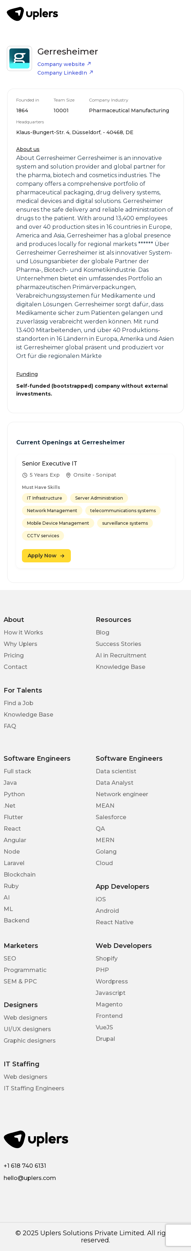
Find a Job (18, 703)
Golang (106, 851)
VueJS (104, 1027)
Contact (15, 667)
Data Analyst (114, 782)
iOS (101, 899)
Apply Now (46, 555)
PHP (102, 970)
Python (14, 794)
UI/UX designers (27, 1029)
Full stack (17, 771)
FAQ (10, 726)
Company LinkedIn (65, 73)
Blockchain (20, 874)
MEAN (105, 805)
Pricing (14, 655)
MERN (105, 840)
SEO (10, 958)
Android (107, 910)
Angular (15, 840)
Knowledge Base (120, 667)
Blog (102, 632)
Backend (16, 920)
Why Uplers (20, 644)
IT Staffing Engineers (34, 1088)
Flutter (13, 817)
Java (10, 782)
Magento (109, 1004)
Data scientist (116, 771)
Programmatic (25, 970)
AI (7, 897)
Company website (64, 64)
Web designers (25, 1017)
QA (100, 828)
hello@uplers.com (30, 1178)
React (12, 828)
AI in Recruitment (121, 655)
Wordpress (112, 981)
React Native (114, 922)
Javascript (111, 993)
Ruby (11, 886)
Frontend (109, 1015)
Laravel (14, 863)
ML (8, 909)
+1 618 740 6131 (25, 1165)
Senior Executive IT (49, 463)
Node (12, 851)
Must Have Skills (41, 487)
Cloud (104, 863)
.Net (9, 805)
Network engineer (122, 794)
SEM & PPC (20, 981)
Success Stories (118, 644)
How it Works (23, 632)
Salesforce (111, 817)
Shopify (107, 958)
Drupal (105, 1038)
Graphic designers (30, 1040)
